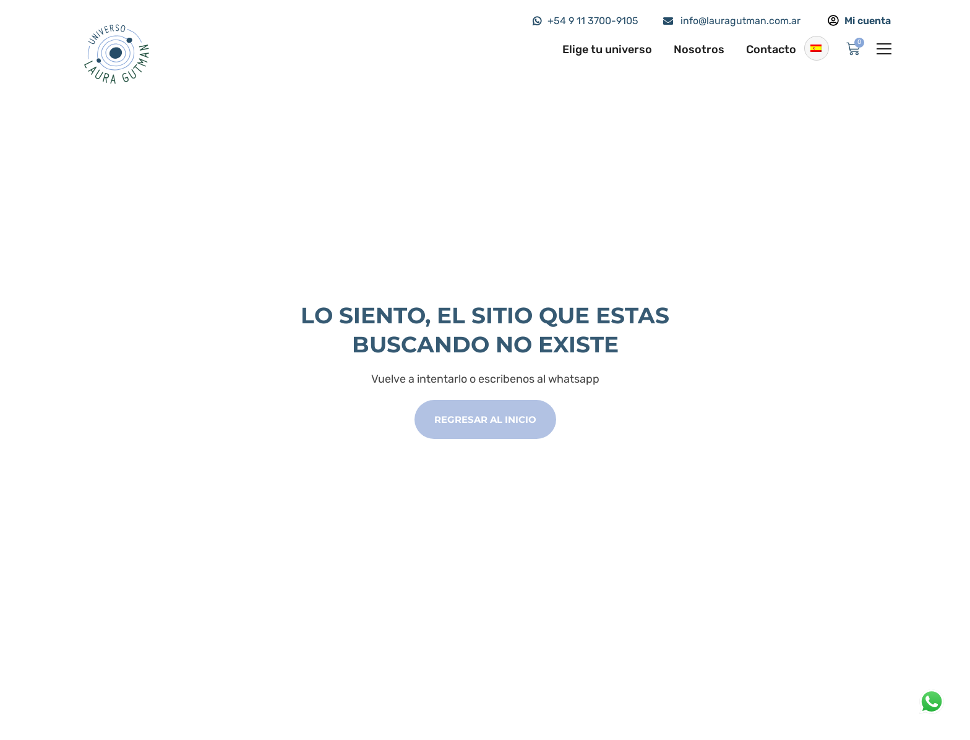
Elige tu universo (607, 49)
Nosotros (699, 49)
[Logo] (115, 53)
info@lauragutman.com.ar (740, 21)
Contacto (771, 49)
